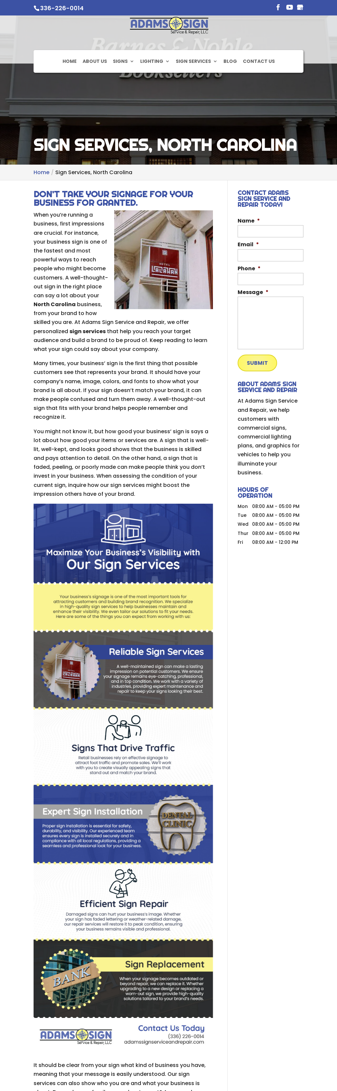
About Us (95, 86)
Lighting (151, 86)
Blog (230, 86)
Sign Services (193, 86)
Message (253, 292)
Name (249, 221)
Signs (120, 86)
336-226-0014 (62, 8)
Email (248, 244)
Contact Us (259, 86)
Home (70, 86)
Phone (249, 268)
